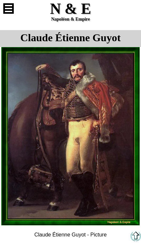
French (132, 8)
